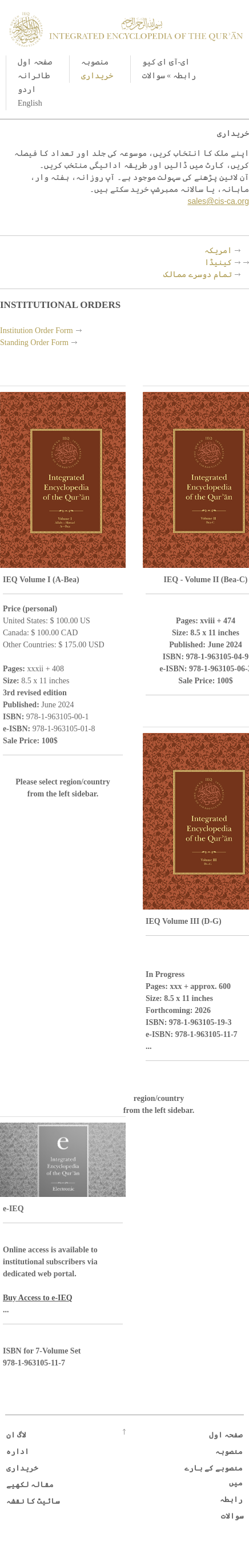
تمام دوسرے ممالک (197, 274)
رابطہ (184, 75)
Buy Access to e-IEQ (38, 1297)
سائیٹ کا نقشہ (33, 1501)
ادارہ (17, 1451)
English (30, 103)
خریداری (97, 75)
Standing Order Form (34, 342)
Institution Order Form (36, 330)
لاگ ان (16, 1435)
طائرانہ (34, 75)
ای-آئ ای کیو (166, 62)
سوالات (153, 75)
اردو (27, 89)
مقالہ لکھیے (30, 1484)
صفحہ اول (35, 62)
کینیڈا (218, 262)
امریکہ (218, 250)
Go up (124, 1432)
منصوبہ (95, 62)
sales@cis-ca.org (218, 201)
